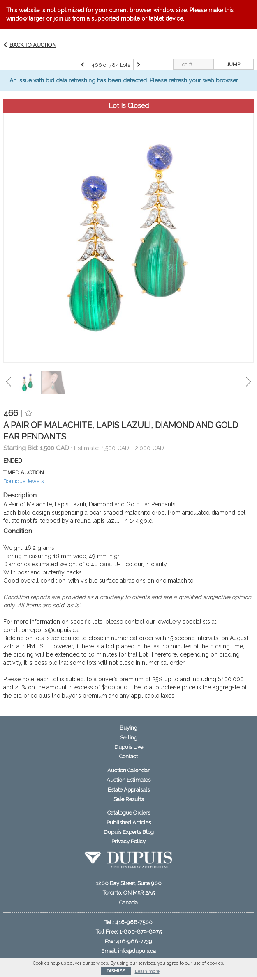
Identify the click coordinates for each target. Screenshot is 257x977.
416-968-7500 (134, 922)
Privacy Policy (128, 841)
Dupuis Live (128, 747)
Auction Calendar (128, 770)
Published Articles (129, 822)
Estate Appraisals (129, 790)
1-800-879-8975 (140, 932)
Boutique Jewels (23, 481)
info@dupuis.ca (137, 951)
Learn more (147, 971)
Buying (128, 728)
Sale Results (128, 799)
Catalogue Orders (128, 813)
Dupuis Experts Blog (129, 832)
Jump (233, 64)
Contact (128, 756)
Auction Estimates (128, 780)
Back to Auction (32, 45)
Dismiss (116, 971)
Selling (128, 737)
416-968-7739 (134, 941)
